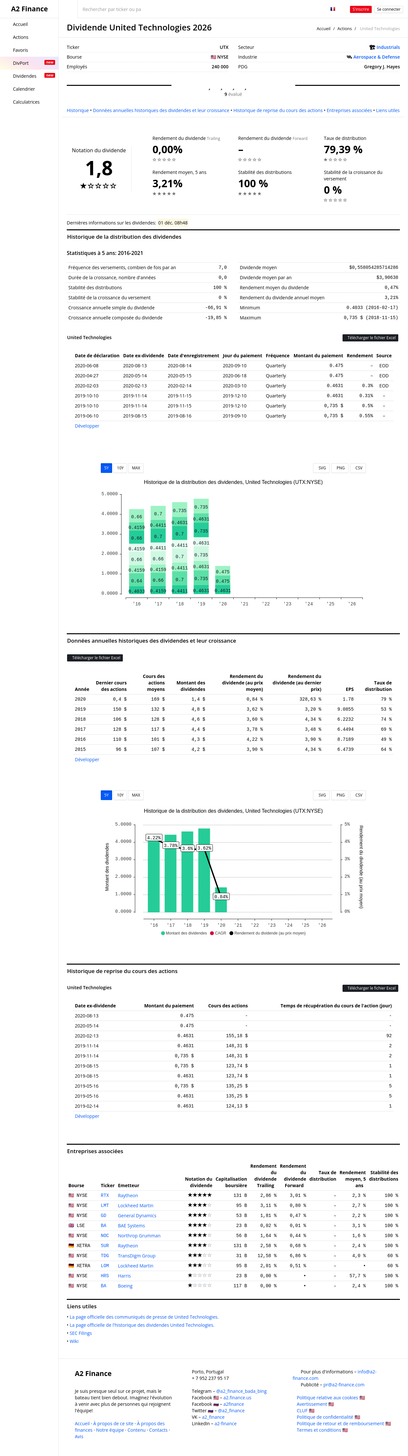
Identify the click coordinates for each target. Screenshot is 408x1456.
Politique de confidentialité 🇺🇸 (328, 1417)
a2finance (233, 1404)
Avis (79, 1436)
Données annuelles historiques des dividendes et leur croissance (161, 110)
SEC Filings (82, 1333)
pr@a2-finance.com (344, 1384)
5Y (106, 468)
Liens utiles (388, 110)
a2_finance (213, 1417)
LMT (105, 1205)
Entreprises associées (349, 110)
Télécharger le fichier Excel (370, 337)
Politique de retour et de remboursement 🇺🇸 (344, 1423)
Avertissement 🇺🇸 (315, 1404)
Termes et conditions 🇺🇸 (322, 1430)
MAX (136, 468)
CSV (358, 468)
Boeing (125, 1286)
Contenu (137, 1430)
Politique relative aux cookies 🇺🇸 (331, 1397)
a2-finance (226, 1423)
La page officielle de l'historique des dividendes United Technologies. (143, 1325)
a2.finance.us (237, 1397)
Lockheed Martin (136, 1205)
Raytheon (128, 1195)
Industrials (388, 47)
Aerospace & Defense (377, 57)
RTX (105, 1195)
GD (103, 1215)
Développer (87, 426)
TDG (105, 1255)
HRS (105, 1275)
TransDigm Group (137, 1256)
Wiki (75, 1341)
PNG (340, 468)
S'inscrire (361, 9)
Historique (78, 110)
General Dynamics (137, 1215)
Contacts (158, 1430)
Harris (124, 1276)
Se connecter (389, 9)
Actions (344, 28)
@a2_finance (231, 1410)
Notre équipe (110, 1430)
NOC (105, 1235)
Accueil (324, 28)
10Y (120, 468)
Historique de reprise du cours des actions (277, 110)
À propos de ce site (113, 1423)
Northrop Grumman (139, 1235)
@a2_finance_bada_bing (241, 1391)
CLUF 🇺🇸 (305, 1410)
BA (103, 1225)
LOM (105, 1265)
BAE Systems (131, 1225)
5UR (105, 1245)
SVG (321, 468)
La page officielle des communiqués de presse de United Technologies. (145, 1317)
